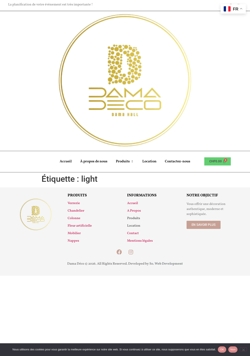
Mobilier (74, 233)
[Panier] (217, 161)
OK (222, 349)
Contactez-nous (177, 161)
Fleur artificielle (80, 225)
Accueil (66, 161)
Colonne (74, 218)
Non (233, 349)
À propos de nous (93, 161)
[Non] (243, 349)
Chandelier (76, 210)
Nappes (73, 241)
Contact (133, 233)
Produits (125, 161)
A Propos (134, 210)
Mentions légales (140, 241)
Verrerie (74, 203)
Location (149, 161)
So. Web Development (166, 263)
